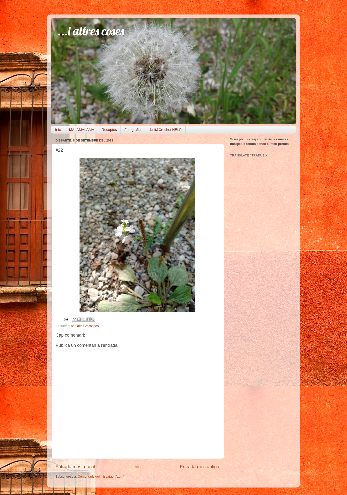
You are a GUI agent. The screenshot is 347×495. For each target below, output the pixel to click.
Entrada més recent (75, 466)
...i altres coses (91, 31)
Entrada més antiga (199, 466)
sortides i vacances (85, 326)
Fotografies (133, 129)
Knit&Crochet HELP (166, 129)
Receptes (109, 129)
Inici (58, 129)
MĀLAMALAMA (81, 129)
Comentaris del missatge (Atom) (101, 476)
